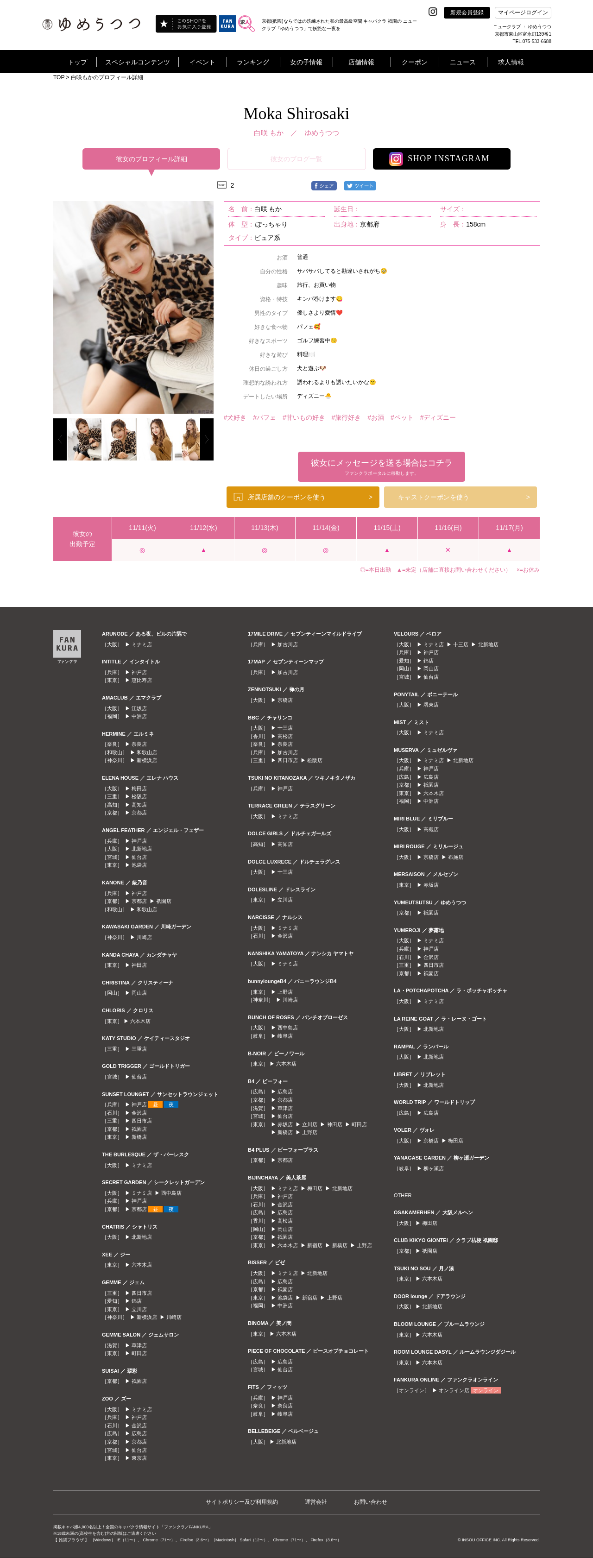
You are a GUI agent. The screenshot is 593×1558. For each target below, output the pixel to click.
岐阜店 (285, 1036)
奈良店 (139, 744)
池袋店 (139, 865)
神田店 (139, 965)
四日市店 (142, 1120)
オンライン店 (454, 1390)
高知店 (139, 804)
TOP (58, 77)
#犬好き (235, 417)
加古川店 (288, 644)
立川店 (139, 1309)
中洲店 (139, 716)
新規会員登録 (467, 12)
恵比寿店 (142, 680)
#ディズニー (438, 417)
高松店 (285, 736)
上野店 (285, 992)
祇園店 (163, 901)
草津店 (139, 1345)
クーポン (415, 62)
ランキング (253, 62)
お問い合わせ (370, 1502)
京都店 (139, 812)
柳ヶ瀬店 (433, 1168)
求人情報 (511, 62)
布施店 (455, 857)
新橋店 (139, 1137)
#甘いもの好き (304, 417)
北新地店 (142, 849)
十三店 (285, 728)
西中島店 (171, 1193)
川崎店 (144, 937)
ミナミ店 (142, 644)
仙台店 (139, 857)
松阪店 (139, 796)
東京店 (139, 1458)
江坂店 (139, 708)
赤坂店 (285, 1124)
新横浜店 (147, 760)
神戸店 (139, 672)
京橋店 (285, 700)
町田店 (139, 1353)
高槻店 (431, 829)
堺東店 (431, 704)
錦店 (137, 1301)
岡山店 (139, 993)
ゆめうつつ (321, 133)
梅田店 (139, 788)
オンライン (485, 1390)
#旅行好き (346, 417)
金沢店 (139, 1113)
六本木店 (140, 1021)
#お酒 (375, 417)
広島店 (139, 1433)
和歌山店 (147, 752)
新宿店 (314, 1245)
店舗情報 (361, 62)
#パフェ (264, 417)
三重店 (139, 1049)
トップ (77, 62)
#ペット (402, 417)
